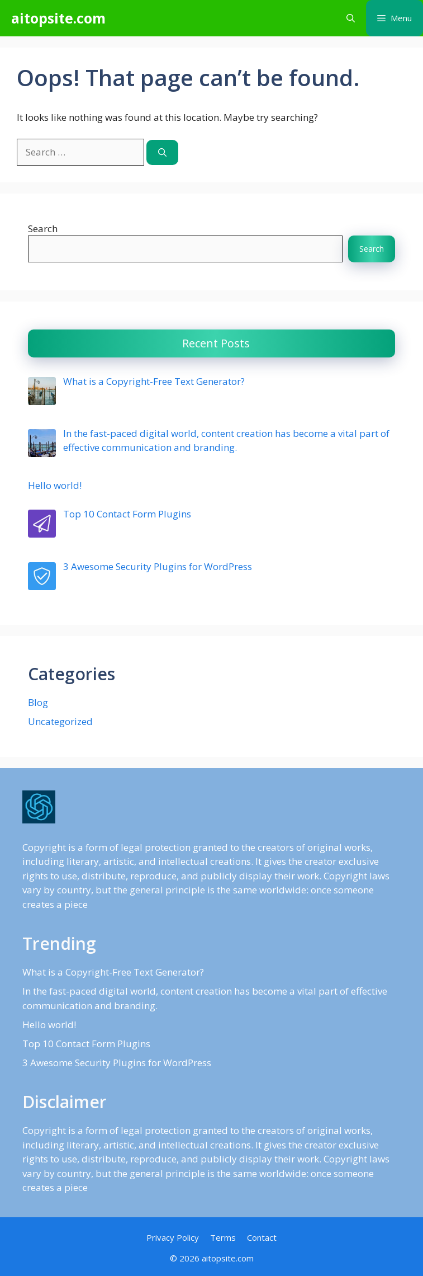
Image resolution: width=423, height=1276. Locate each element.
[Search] (162, 152)
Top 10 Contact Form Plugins (86, 1043)
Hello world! (49, 1024)
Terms (223, 1237)
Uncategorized (60, 721)
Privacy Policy (172, 1237)
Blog (38, 702)
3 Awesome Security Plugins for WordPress (116, 1062)
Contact (262, 1237)
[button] (350, 18)
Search (43, 228)
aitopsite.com (58, 17)
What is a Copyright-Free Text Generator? (113, 972)
